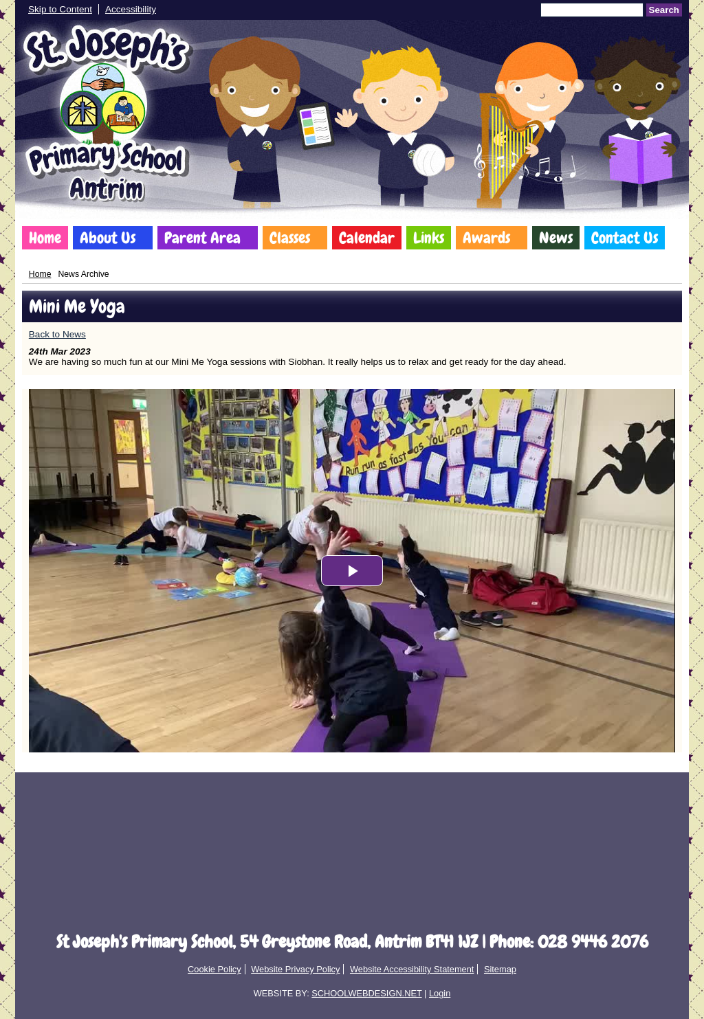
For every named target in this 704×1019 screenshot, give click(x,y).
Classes (290, 237)
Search (664, 10)
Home (45, 237)
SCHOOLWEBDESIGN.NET (366, 993)
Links (428, 237)
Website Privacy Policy (295, 969)
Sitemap (500, 969)
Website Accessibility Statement (412, 969)
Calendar (367, 237)
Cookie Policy (214, 969)
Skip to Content (60, 9)
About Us (107, 237)
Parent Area (202, 237)
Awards (486, 237)
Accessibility (130, 9)
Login (439, 993)
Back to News (57, 334)
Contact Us (624, 237)
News (556, 237)
